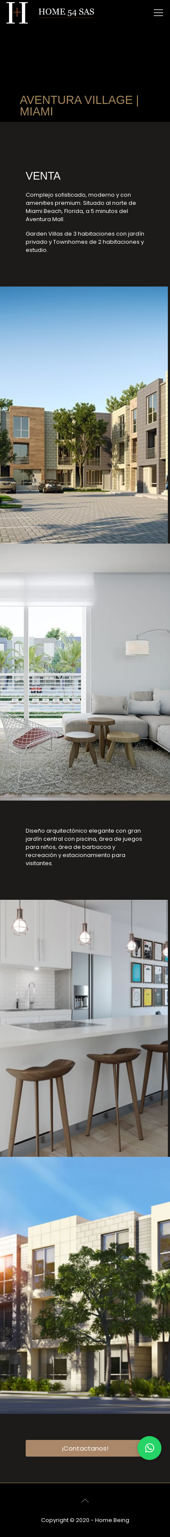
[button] (149, 1448)
